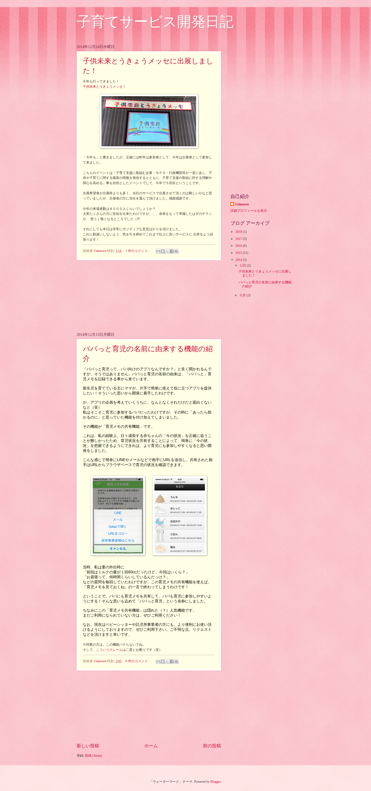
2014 (239, 260)
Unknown (242, 204)
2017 (239, 239)
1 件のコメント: (137, 251)
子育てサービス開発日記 (155, 22)
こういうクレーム (109, 650)
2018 (239, 231)
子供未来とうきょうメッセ (103, 86)
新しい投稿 (88, 745)
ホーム (151, 745)
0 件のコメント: (137, 661)
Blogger (215, 781)
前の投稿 (212, 745)
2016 (239, 245)
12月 (243, 265)
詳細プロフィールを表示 (248, 210)
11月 (243, 295)
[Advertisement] (148, 296)
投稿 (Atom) (93, 755)
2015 (239, 253)
